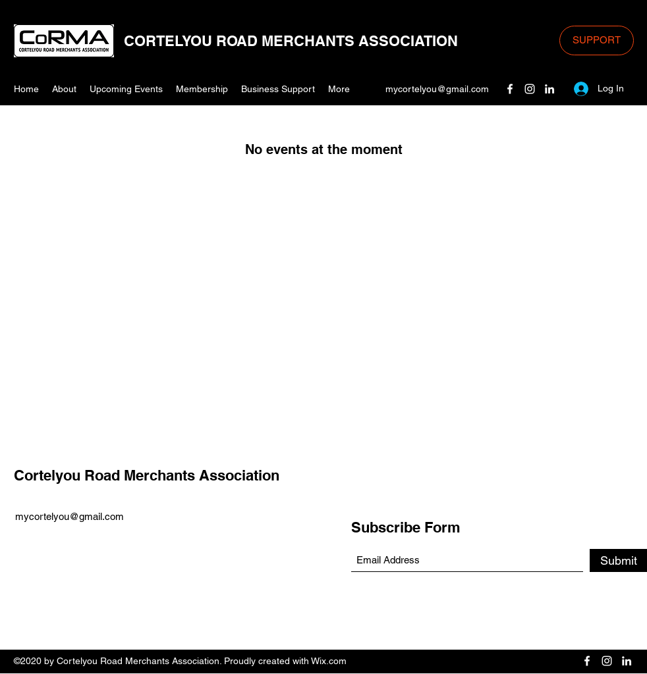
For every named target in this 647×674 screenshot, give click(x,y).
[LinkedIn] (549, 88)
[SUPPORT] (596, 40)
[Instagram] (529, 88)
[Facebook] (510, 88)
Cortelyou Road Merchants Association (146, 475)
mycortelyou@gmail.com (437, 89)
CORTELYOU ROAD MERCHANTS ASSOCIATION (291, 40)
